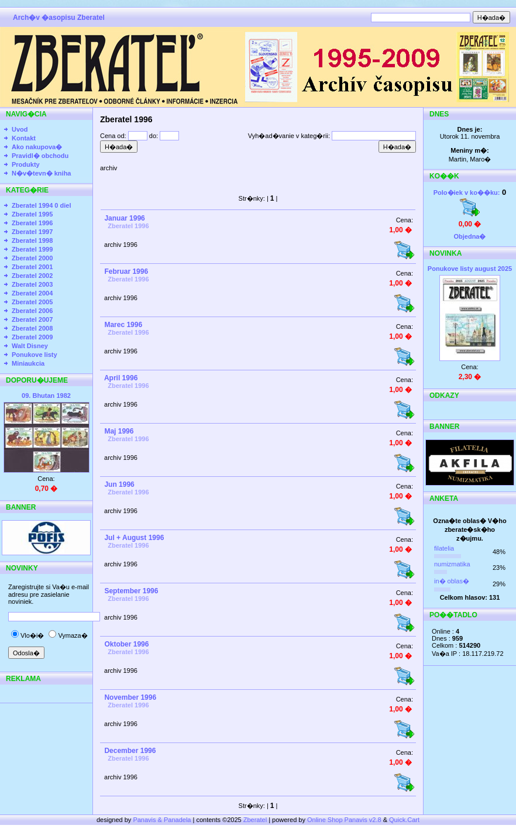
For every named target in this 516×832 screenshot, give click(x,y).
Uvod (20, 129)
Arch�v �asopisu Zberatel (59, 17)
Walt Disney (30, 345)
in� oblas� (451, 581)
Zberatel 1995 (32, 214)
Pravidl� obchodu (40, 155)
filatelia (444, 548)
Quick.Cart (404, 819)
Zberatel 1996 (32, 222)
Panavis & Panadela (162, 819)
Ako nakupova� (37, 146)
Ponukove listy (34, 354)
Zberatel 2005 (32, 301)
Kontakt (24, 138)
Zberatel (255, 819)
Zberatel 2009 (32, 337)
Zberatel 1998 (32, 240)
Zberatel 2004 (32, 293)
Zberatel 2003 (32, 284)
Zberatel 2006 (32, 310)
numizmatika (452, 564)
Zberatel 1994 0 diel (41, 205)
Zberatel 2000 (32, 258)
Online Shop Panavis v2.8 (344, 819)
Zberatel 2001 (32, 266)
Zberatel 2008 (32, 328)
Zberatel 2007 (32, 319)
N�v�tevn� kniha (41, 173)
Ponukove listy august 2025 (470, 268)
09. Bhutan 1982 (46, 395)
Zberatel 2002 (32, 275)
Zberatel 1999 (32, 249)
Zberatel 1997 (32, 231)
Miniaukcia (28, 363)
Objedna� (469, 236)
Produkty (26, 164)
